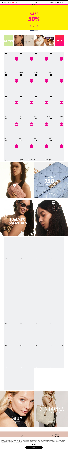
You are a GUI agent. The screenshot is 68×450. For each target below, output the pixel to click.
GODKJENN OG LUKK (34, 447)
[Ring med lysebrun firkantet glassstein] (11, 150)
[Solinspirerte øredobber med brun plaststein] (41, 357)
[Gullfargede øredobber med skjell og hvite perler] (11, 248)
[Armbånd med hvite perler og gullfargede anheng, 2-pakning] (11, 106)
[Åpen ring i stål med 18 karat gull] (11, 313)
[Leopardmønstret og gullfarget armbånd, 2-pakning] (56, 313)
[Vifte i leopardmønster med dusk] (11, 335)
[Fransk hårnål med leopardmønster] (26, 379)
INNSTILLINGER (34, 444)
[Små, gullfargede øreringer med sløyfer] (11, 63)
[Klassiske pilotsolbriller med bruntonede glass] (41, 292)
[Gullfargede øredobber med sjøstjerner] (56, 292)
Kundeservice (36, 436)
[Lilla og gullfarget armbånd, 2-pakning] (56, 150)
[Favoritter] (59, 2)
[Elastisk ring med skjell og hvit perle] (26, 292)
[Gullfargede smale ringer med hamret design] (26, 335)
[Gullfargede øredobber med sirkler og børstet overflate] (26, 106)
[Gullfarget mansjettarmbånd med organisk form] (41, 63)
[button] (55, 2)
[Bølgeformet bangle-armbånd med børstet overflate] (41, 85)
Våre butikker (21, 436)
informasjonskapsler (18, 442)
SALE (16, 58)
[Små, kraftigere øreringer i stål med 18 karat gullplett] (56, 335)
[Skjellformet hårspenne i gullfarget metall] (41, 313)
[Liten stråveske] (41, 270)
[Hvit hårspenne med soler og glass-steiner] (26, 270)
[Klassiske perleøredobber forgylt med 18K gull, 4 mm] (41, 150)
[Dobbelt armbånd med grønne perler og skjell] (11, 292)
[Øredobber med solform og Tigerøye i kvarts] (56, 357)
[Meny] (2, 2)
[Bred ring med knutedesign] (26, 128)
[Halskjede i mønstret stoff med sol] (56, 248)
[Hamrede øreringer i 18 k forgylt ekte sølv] (26, 150)
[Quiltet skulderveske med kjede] (26, 63)
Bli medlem (57, 434)
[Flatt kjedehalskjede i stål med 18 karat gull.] (41, 106)
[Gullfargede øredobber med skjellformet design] (56, 270)
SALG (12, 2)
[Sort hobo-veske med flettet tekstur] (56, 106)
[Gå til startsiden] (34, 2)
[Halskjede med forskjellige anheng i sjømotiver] (26, 313)
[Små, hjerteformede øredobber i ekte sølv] (26, 85)
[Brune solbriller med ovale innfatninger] (11, 379)
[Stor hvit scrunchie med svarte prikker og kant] (56, 85)
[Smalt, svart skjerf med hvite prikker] (56, 63)
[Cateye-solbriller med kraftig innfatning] (11, 85)
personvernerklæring (5, 442)
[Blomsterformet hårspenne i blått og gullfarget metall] (11, 270)
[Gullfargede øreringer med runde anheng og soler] (26, 357)
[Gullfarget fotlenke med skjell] (41, 335)
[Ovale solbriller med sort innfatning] (41, 248)
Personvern (5, 436)
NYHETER (5, 2)
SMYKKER (9, 2)
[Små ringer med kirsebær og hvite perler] (11, 128)
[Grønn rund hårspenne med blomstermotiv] (11, 357)
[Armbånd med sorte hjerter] (41, 128)
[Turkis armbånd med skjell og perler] (26, 248)
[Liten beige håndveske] (56, 128)
